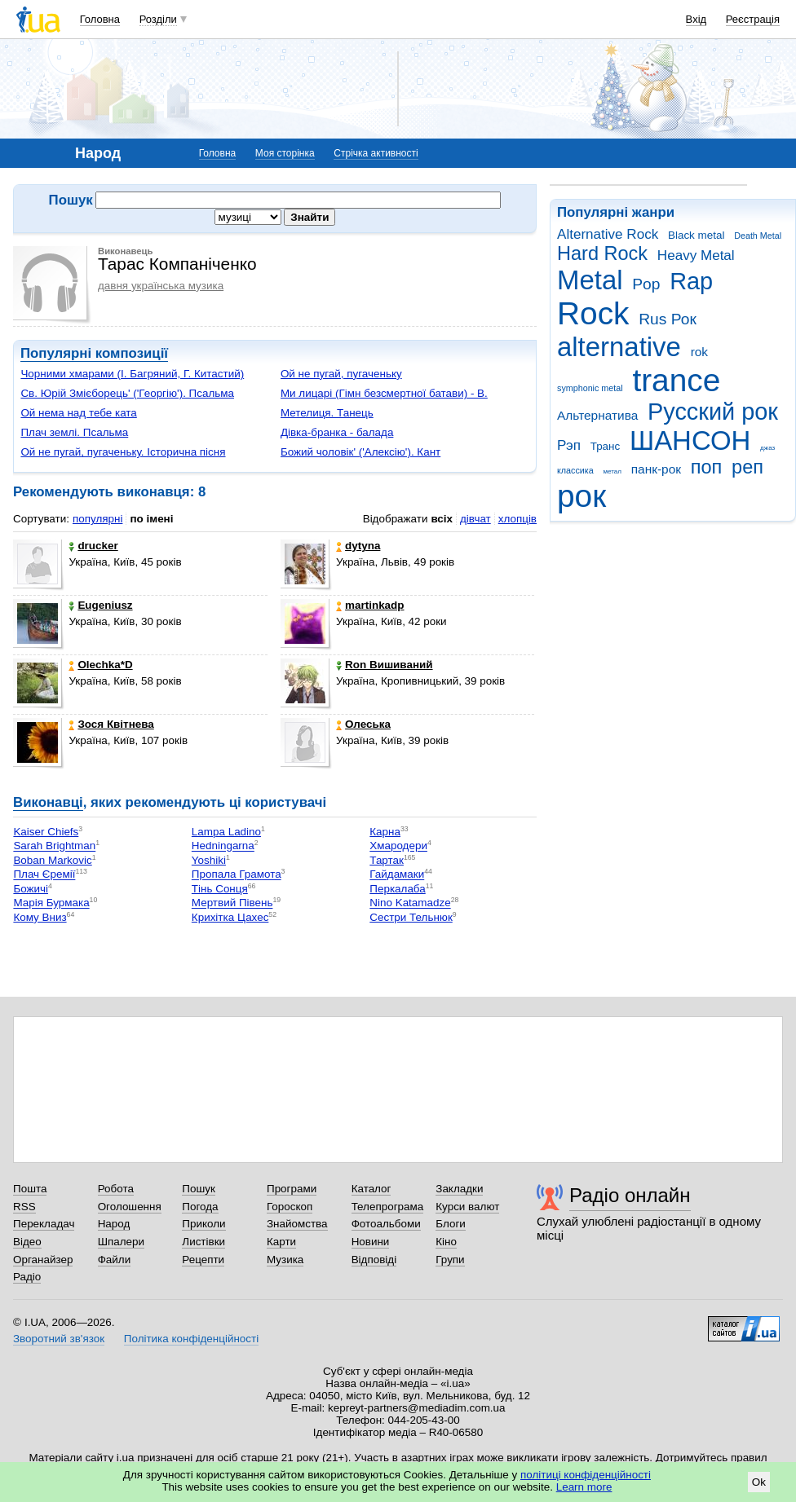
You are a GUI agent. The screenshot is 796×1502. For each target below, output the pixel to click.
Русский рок (713, 412)
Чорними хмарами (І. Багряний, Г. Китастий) (132, 374)
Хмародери (398, 846)
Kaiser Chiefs (45, 832)
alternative (619, 347)
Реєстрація (753, 19)
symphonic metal (590, 388)
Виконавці (48, 802)
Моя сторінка (285, 153)
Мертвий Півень (232, 903)
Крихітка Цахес (230, 917)
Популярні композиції (94, 353)
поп (707, 467)
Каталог (371, 1189)
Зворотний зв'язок (58, 1338)
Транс (605, 446)
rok (699, 352)
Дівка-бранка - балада (337, 432)
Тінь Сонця (220, 889)
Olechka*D (100, 665)
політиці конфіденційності (585, 1475)
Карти (281, 1242)
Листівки (203, 1242)
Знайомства (297, 1224)
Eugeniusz (100, 605)
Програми (291, 1189)
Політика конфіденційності (191, 1338)
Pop (646, 284)
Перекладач (43, 1224)
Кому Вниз (39, 917)
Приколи (203, 1224)
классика (575, 470)
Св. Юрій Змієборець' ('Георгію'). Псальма (127, 393)
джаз (767, 447)
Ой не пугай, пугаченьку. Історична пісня (122, 452)
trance (676, 380)
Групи (450, 1259)
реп (747, 467)
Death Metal (757, 235)
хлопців (517, 519)
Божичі (30, 889)
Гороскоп (289, 1206)
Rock (593, 313)
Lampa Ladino (226, 832)
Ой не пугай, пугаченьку (341, 374)
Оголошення (129, 1206)
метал (612, 471)
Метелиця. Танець (327, 413)
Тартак (386, 860)
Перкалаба (397, 889)
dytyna (358, 546)
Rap (691, 281)
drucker (93, 546)
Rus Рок (667, 319)
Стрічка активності (376, 153)
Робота (116, 1189)
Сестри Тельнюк (410, 917)
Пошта (29, 1189)
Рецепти (203, 1259)
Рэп (569, 445)
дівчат (475, 519)
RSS (24, 1206)
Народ (114, 1224)
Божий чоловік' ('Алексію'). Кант (360, 452)
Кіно (446, 1242)
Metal (590, 280)
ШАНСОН (690, 440)
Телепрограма (388, 1206)
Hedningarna (223, 846)
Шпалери (121, 1242)
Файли (114, 1259)
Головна (100, 19)
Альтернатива (597, 415)
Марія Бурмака (51, 903)
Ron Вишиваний (384, 665)
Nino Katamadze (409, 903)
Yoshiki (209, 860)
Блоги (451, 1224)
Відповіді (374, 1259)
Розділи (158, 19)
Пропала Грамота (236, 875)
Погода (200, 1206)
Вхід (696, 19)
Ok (759, 1482)
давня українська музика (160, 286)
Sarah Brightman (54, 846)
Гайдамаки (396, 875)
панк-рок (656, 469)
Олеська (363, 724)
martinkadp (370, 605)
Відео (27, 1242)
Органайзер (43, 1259)
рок (581, 495)
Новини (371, 1242)
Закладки (459, 1189)
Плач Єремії (44, 875)
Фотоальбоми (386, 1224)
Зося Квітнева (111, 724)
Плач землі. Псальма (74, 432)
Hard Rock (602, 253)
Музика (285, 1259)
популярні (97, 519)
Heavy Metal (696, 255)
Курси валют (467, 1206)
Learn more (584, 1487)
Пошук (198, 1189)
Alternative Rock (607, 234)
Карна (384, 832)
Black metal (696, 235)
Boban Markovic (52, 860)
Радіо (27, 1277)
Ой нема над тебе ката (78, 413)
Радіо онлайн (630, 1195)
